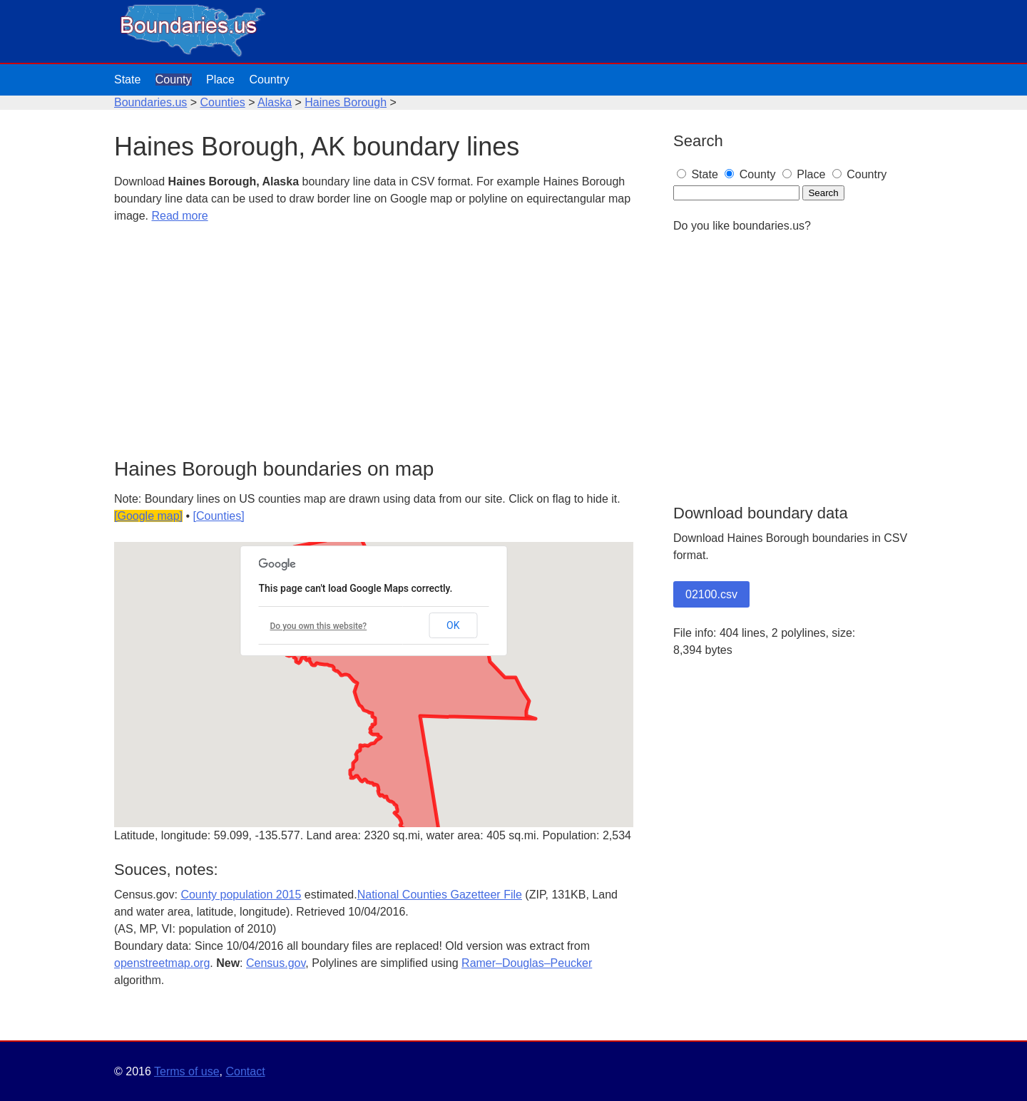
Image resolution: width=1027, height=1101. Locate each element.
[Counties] (219, 516)
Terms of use (187, 1071)
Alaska (274, 102)
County (173, 79)
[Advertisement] (373, 341)
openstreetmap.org (162, 963)
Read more (179, 216)
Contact (245, 1071)
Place (220, 79)
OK (452, 625)
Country (269, 79)
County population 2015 (240, 895)
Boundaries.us (150, 102)
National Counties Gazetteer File (439, 895)
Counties (222, 102)
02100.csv (711, 594)
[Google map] (148, 516)
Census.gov (275, 963)
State (127, 79)
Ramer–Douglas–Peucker (526, 963)
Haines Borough (346, 102)
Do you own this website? (318, 626)
